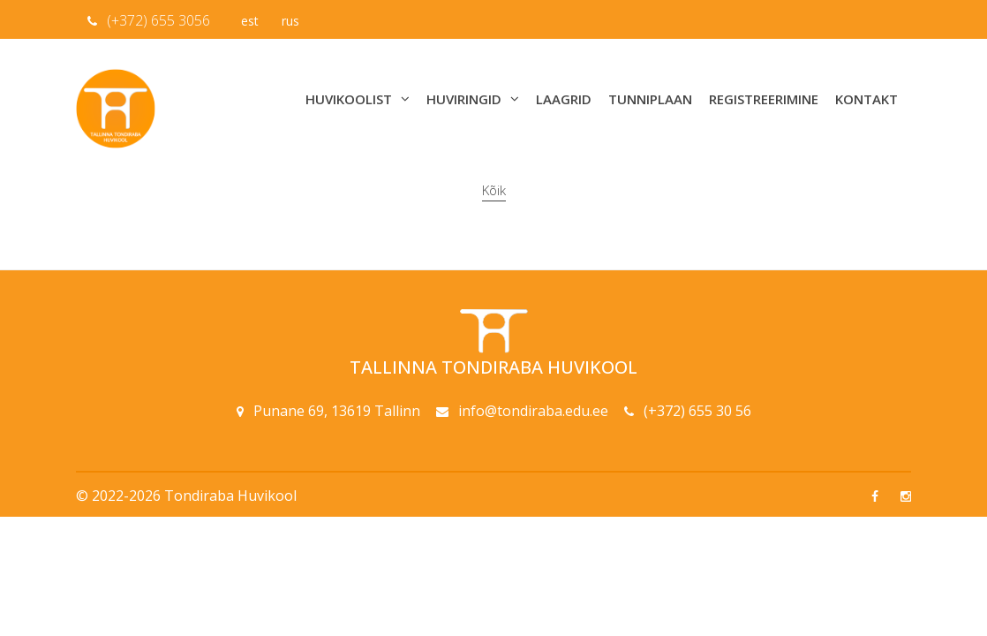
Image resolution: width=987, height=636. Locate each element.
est (250, 20)
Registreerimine (763, 99)
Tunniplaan (650, 99)
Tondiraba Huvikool (230, 495)
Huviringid (472, 99)
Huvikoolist (357, 99)
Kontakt (866, 99)
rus (290, 20)
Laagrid (563, 99)
